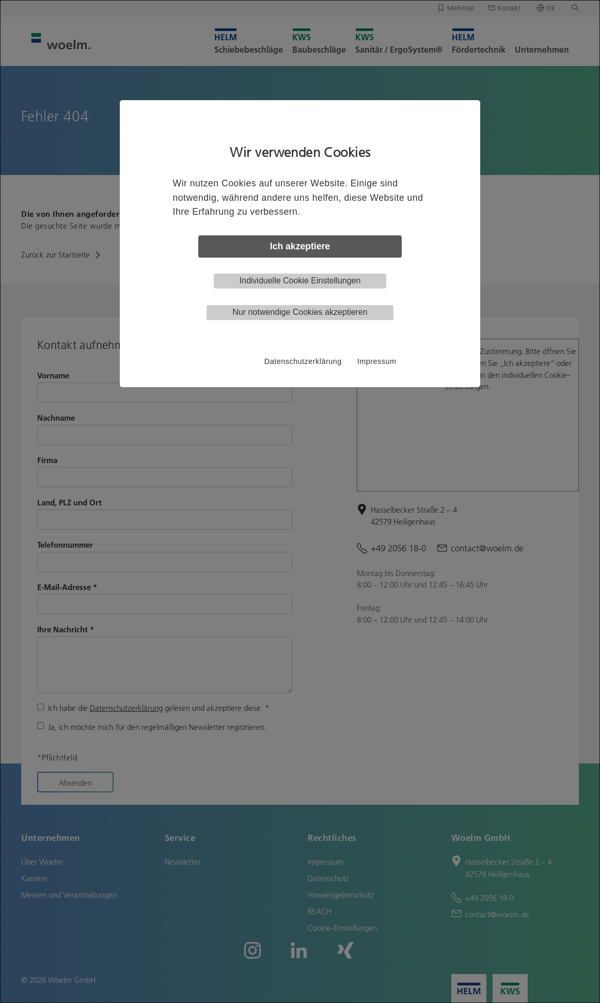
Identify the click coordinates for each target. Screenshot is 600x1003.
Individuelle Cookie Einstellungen (300, 280)
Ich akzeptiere (300, 246)
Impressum (377, 361)
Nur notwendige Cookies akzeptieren (299, 312)
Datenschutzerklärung (303, 361)
